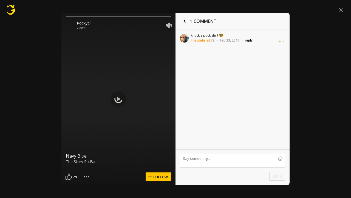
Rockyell (84, 23)
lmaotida (198, 40)
